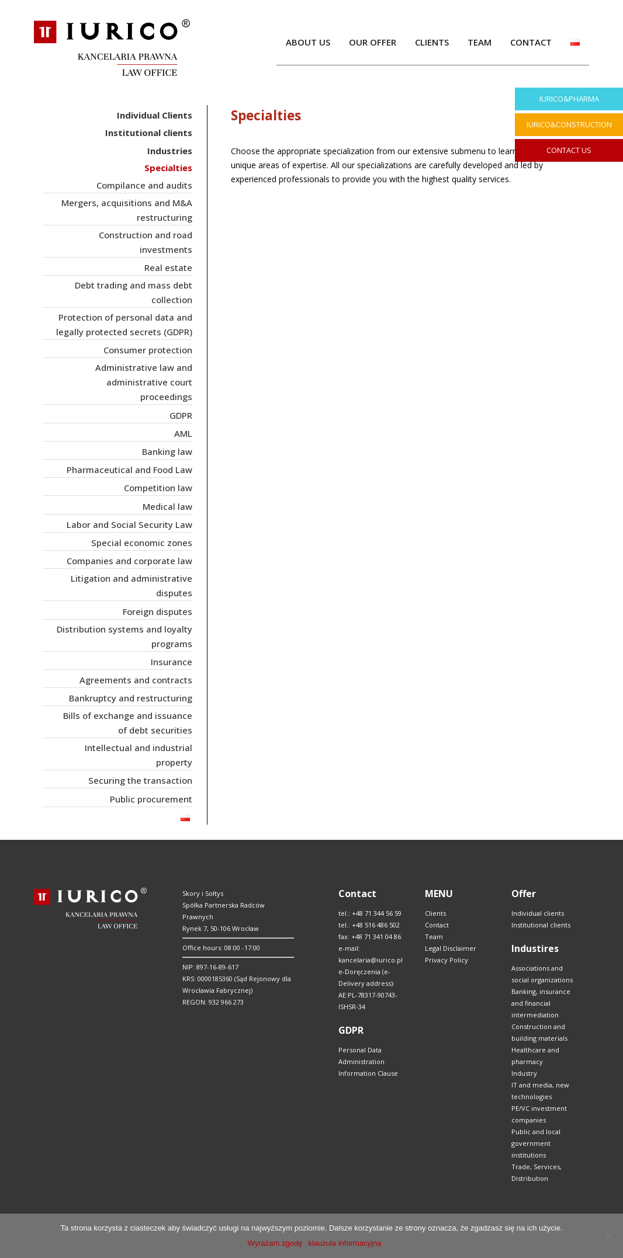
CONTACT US (568, 150)
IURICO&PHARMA (569, 98)
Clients (435, 913)
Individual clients (537, 913)
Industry (524, 1073)
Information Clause (368, 1073)
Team (434, 936)
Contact (437, 924)
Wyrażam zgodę (275, 1243)
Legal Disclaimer (450, 948)
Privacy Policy (446, 959)
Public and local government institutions (535, 1143)
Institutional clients (540, 924)
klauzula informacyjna (344, 1243)
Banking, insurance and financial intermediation (540, 1003)
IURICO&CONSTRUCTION (569, 124)
